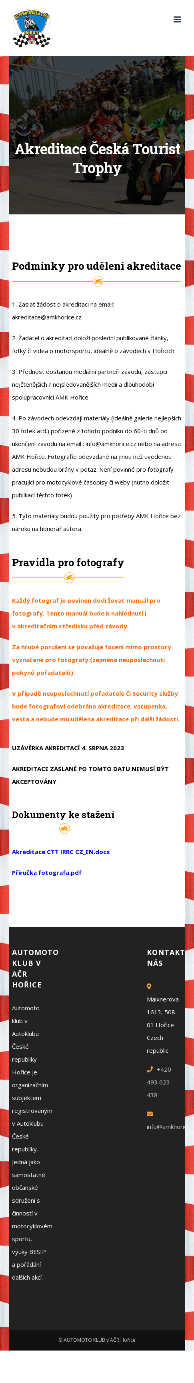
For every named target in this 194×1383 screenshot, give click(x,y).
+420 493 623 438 (159, 1082)
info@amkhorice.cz (111, 444)
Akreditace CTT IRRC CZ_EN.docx (61, 852)
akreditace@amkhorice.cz (47, 317)
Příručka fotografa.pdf (47, 872)
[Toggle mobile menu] (178, 19)
